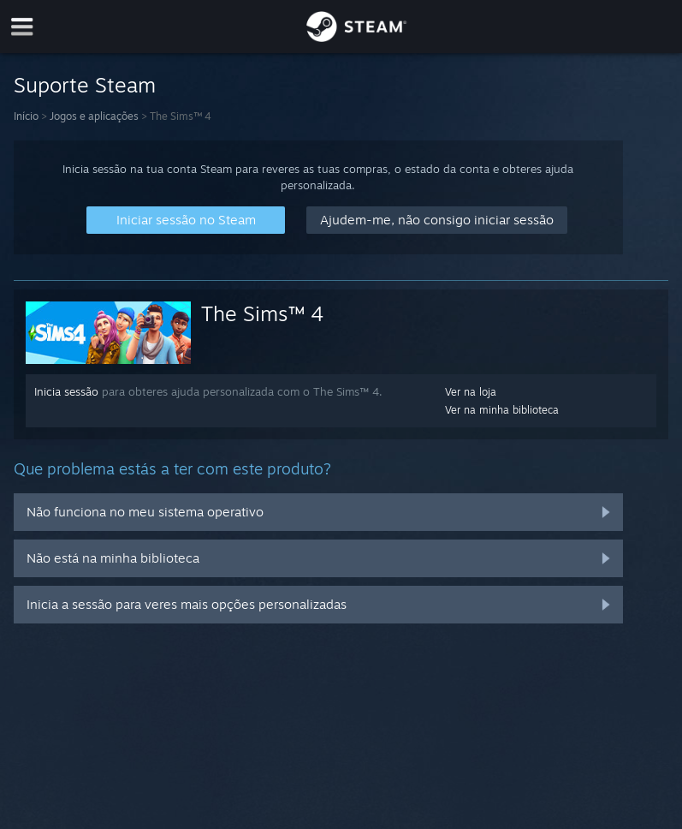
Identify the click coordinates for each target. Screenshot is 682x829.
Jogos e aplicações (94, 116)
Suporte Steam (85, 85)
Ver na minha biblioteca (502, 409)
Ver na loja (470, 391)
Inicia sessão (66, 391)
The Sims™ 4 (262, 313)
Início (26, 116)
